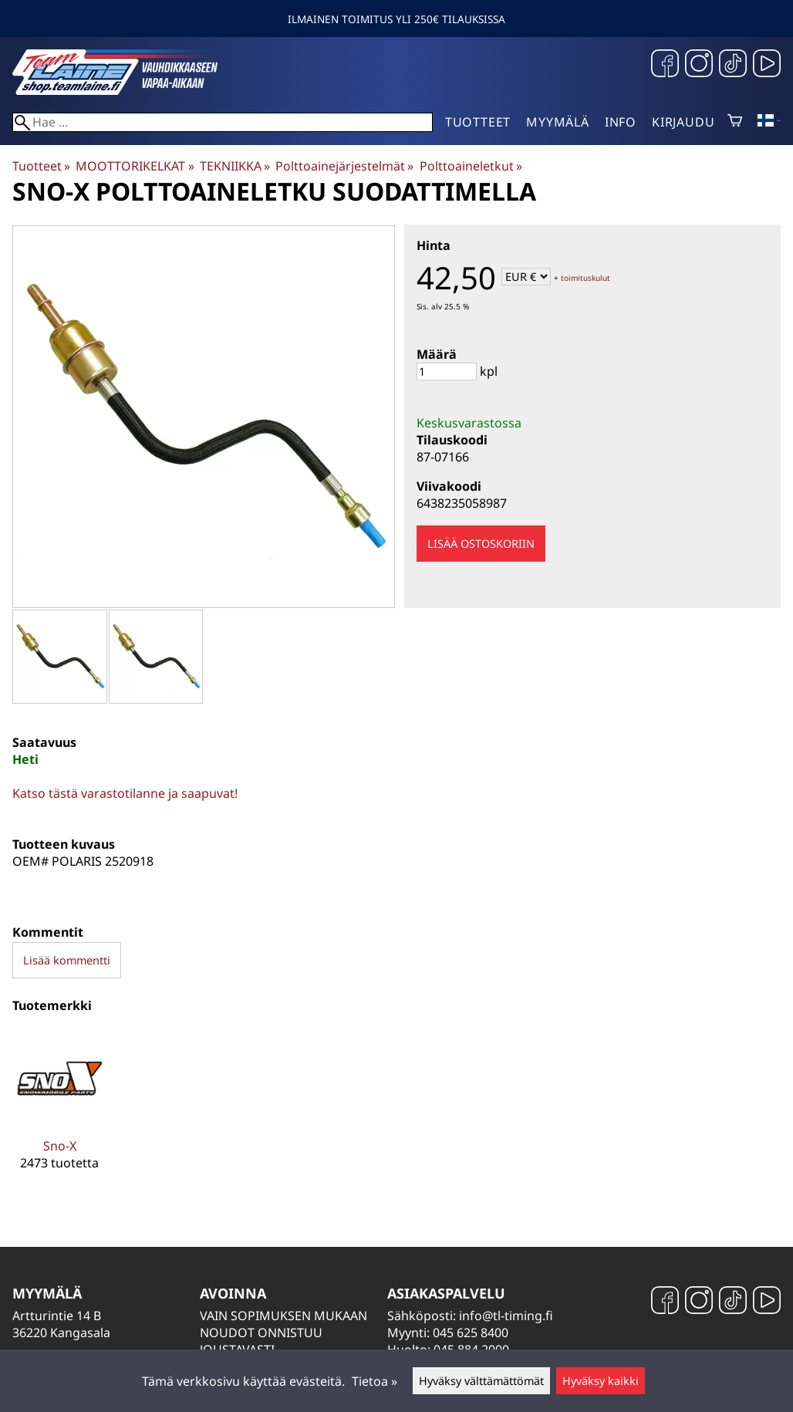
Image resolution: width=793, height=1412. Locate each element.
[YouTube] (767, 65)
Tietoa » (374, 1381)
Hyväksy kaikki (600, 1380)
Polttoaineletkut (471, 165)
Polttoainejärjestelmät (344, 165)
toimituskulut (585, 277)
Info (620, 121)
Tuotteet (478, 121)
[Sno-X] (59, 1112)
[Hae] (222, 122)
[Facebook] (665, 65)
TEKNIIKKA (235, 165)
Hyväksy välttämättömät (481, 1380)
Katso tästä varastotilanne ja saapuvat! (125, 793)
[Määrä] (447, 371)
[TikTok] (733, 65)
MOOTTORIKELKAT (135, 165)
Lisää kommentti (66, 960)
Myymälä (557, 121)
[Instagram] (699, 65)
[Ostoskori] (734, 121)
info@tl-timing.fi (506, 1315)
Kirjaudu (683, 121)
